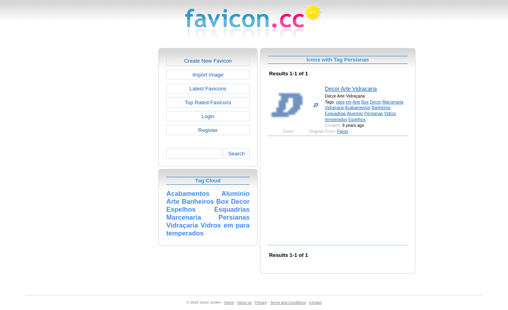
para (340, 102)
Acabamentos (358, 107)
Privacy (261, 302)
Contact (315, 302)
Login (208, 116)
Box (365, 102)
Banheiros (381, 107)
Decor (375, 102)
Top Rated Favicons (208, 102)
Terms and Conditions (288, 302)
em (349, 102)
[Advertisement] (124, 167)
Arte (356, 102)
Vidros (390, 113)
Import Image (207, 75)
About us (244, 302)
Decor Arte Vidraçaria (351, 89)
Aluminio (355, 113)
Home (229, 302)
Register (207, 130)
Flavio (342, 131)
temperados (336, 119)
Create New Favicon (208, 61)
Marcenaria (392, 102)
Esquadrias (335, 113)
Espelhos (357, 119)
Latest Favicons (208, 89)
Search (236, 154)
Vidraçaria (334, 107)
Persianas (373, 113)
